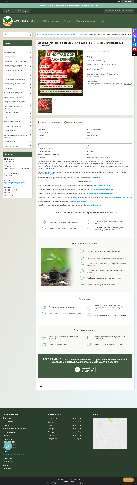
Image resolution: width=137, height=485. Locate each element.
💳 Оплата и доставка (51, 21)
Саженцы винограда (11, 75)
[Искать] (30, 34)
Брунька (108, 197)
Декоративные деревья (12, 97)
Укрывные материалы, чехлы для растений (15, 136)
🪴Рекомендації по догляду (85, 21)
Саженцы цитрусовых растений (15, 66)
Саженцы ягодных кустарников (15, 79)
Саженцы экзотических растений (15, 61)
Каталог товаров (10, 48)
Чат (128, 480)
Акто (113, 197)
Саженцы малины (10, 57)
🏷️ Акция (67, 21)
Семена (6, 117)
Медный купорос (125, 197)
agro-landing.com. (93, 205)
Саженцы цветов (10, 130)
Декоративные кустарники (13, 93)
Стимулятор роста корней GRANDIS (100, 193)
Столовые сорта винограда (77, 34)
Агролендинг (49, 174)
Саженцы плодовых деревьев (14, 84)
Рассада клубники (10, 52)
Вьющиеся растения (11, 113)
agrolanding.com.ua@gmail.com (14, 183)
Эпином (95, 189)
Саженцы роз (8, 88)
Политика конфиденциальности (81, 483)
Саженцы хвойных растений (13, 70)
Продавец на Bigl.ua (68, 481)
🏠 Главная (34, 21)
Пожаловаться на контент (63, 483)
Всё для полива (9, 141)
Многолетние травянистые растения (13, 107)
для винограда (80, 201)
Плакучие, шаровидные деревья (15, 102)
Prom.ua (77, 479)
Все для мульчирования (12, 126)
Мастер (72, 201)
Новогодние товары (11, 146)
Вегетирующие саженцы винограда (54, 34)
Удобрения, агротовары (12, 122)
